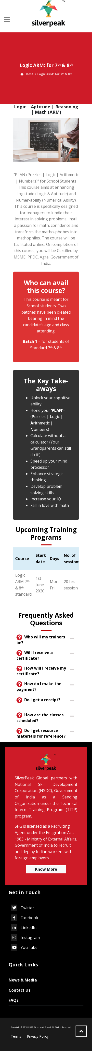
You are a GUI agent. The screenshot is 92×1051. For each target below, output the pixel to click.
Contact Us (18, 990)
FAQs (12, 1000)
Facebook (24, 917)
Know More (46, 869)
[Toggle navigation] (7, 19)
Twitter (22, 908)
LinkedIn (24, 927)
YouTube (24, 947)
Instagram (25, 937)
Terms (16, 1036)
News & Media (21, 980)
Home (27, 74)
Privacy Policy (38, 1036)
